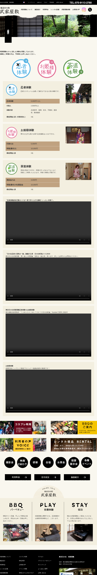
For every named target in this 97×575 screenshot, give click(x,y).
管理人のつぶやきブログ (26, 573)
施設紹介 (37, 9)
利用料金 (45, 9)
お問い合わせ (59, 2)
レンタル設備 (55, 9)
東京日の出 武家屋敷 (66, 557)
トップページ (31, 2)
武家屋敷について (26, 9)
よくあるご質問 (42, 569)
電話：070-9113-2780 (65, 564)
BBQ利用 (22, 560)
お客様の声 (76, 9)
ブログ (45, 2)
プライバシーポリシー (44, 560)
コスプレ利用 (23, 556)
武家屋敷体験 (66, 9)
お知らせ (39, 2)
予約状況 (51, 2)
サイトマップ (42, 564)
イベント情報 (23, 569)
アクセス (40, 556)
